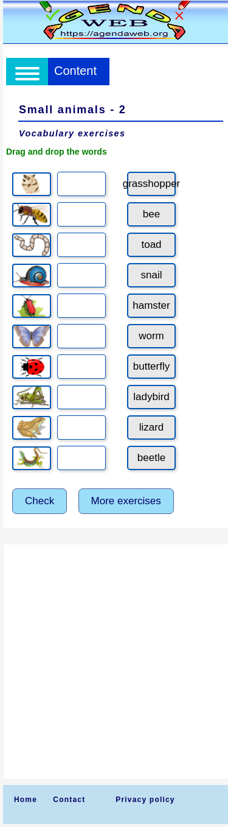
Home (25, 799)
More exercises (126, 501)
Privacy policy (145, 799)
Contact (69, 799)
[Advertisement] (114, 661)
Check (39, 501)
